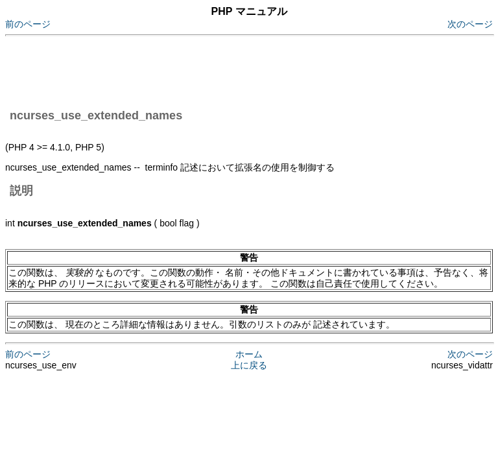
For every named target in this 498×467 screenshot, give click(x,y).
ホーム (249, 354)
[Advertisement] (241, 70)
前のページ (28, 24)
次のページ (470, 24)
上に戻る (249, 365)
